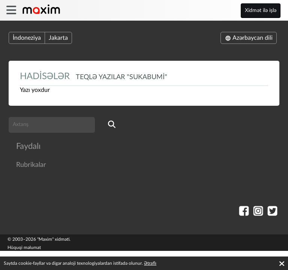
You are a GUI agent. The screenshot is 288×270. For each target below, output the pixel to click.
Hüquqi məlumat (24, 247)
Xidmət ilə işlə (260, 10)
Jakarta (58, 38)
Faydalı (28, 146)
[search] (111, 125)
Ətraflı (150, 263)
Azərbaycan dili (249, 38)
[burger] (11, 10)
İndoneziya (27, 38)
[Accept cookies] (281, 263)
